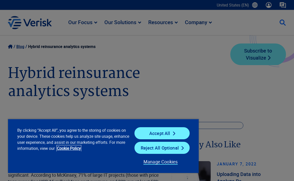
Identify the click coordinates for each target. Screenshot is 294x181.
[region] (93, 146)
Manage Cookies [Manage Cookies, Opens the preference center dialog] (143, 162)
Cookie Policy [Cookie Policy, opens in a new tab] (30, 154)
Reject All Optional (145, 148)
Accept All (145, 133)
